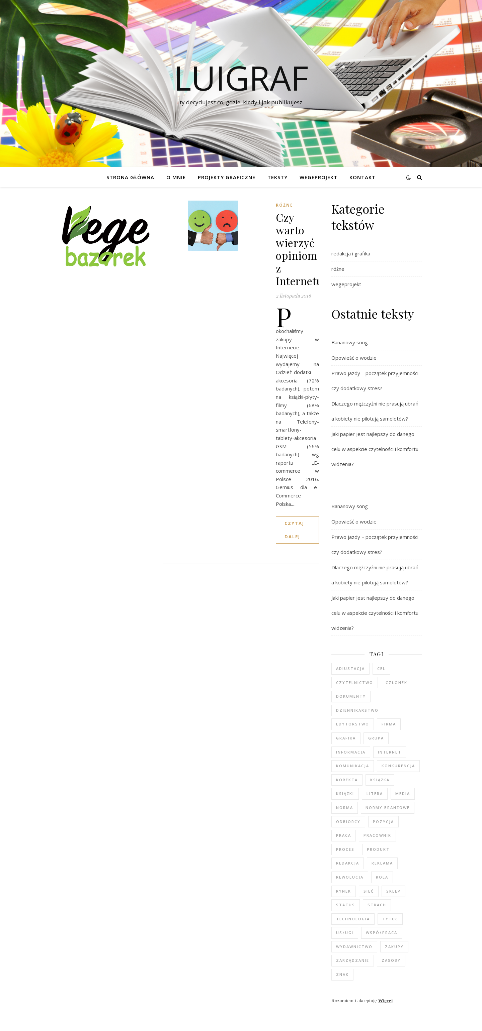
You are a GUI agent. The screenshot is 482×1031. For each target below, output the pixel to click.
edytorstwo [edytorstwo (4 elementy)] (352, 723)
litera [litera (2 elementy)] (375, 793)
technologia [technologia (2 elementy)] (353, 918)
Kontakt (362, 177)
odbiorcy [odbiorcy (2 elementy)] (348, 821)
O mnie (176, 177)
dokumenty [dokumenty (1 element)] (351, 696)
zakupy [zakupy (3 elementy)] (394, 946)
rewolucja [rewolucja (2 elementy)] (350, 877)
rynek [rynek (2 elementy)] (343, 891)
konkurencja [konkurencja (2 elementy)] (398, 765)
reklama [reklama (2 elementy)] (382, 863)
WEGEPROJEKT (318, 177)
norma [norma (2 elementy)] (344, 807)
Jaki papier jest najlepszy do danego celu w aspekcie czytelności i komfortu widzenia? (374, 449)
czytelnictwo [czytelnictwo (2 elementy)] (354, 682)
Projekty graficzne (226, 177)
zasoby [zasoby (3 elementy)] (391, 960)
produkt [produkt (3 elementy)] (378, 849)
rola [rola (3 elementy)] (382, 877)
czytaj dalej (294, 530)
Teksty (277, 177)
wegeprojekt (346, 284)
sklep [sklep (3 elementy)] (393, 891)
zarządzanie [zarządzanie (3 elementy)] (352, 960)
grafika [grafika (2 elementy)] (346, 737)
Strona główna (130, 177)
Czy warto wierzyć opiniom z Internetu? (302, 249)
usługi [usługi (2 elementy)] (344, 932)
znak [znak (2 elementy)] (342, 974)
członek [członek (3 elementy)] (396, 682)
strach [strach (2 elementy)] (377, 904)
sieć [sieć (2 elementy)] (369, 891)
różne (284, 205)
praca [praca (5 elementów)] (343, 835)
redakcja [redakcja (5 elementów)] (347, 863)
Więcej (385, 1000)
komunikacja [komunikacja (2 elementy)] (352, 765)
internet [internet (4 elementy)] (389, 752)
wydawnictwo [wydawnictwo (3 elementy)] (354, 946)
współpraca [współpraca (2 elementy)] (381, 932)
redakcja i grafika (350, 253)
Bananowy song (349, 342)
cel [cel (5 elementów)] (381, 668)
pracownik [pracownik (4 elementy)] (377, 835)
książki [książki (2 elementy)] (345, 793)
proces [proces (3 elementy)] (345, 849)
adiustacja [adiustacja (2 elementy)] (350, 668)
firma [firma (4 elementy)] (389, 723)
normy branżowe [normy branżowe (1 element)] (388, 807)
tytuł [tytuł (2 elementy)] (390, 918)
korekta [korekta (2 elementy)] (347, 779)
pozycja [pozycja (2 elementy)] (383, 821)
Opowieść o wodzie (354, 357)
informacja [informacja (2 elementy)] (351, 752)
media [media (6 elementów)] (402, 793)
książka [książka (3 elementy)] (380, 779)
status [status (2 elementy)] (345, 904)
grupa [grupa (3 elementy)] (376, 737)
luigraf (241, 77)
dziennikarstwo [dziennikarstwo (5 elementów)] (357, 710)
